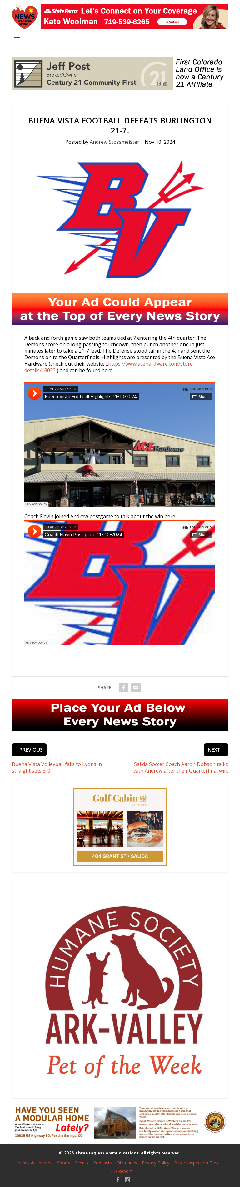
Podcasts (102, 1163)
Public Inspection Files (196, 1163)
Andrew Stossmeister (114, 141)
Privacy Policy (155, 1163)
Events (81, 1163)
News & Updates (35, 1163)
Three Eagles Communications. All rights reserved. (128, 1153)
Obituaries (127, 1163)
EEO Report (120, 1171)
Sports (63, 1163)
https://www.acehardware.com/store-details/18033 (109, 367)
